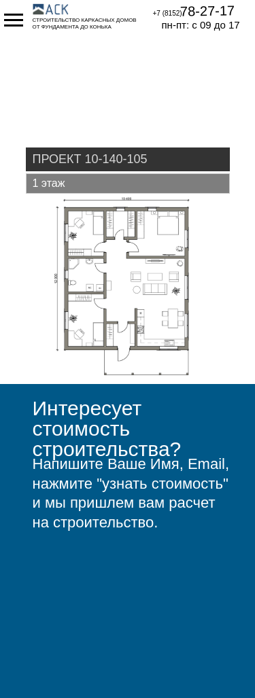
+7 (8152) (167, 13)
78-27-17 (207, 10)
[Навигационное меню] (13, 20)
